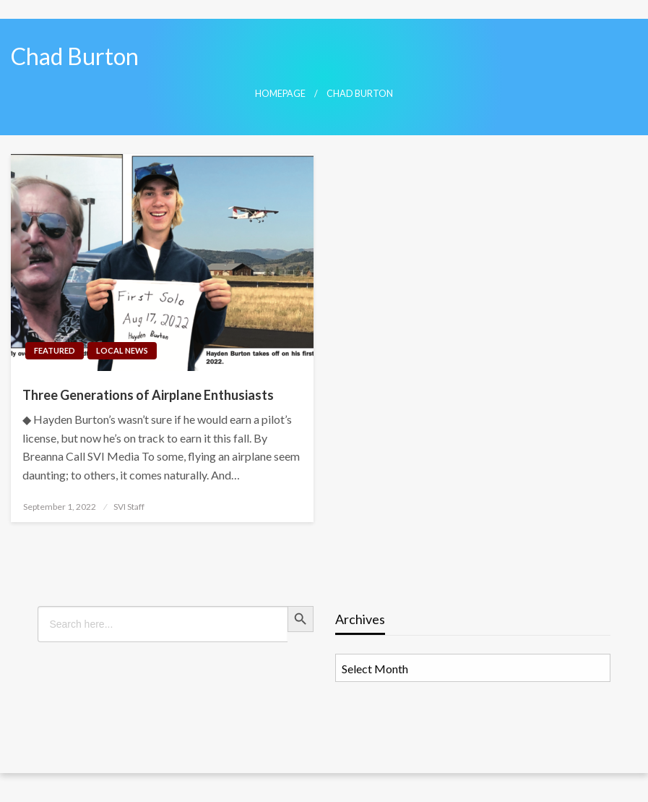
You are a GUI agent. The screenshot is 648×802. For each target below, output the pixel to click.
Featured (54, 350)
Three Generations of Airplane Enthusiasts (148, 395)
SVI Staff (128, 506)
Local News (122, 350)
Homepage (280, 93)
